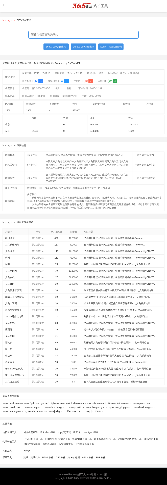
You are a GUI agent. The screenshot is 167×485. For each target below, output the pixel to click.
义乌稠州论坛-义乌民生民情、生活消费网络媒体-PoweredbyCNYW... (119, 251)
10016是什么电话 (14, 316)
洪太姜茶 (10, 362)
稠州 (7, 257)
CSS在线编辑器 (31, 444)
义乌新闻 (10, 336)
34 (56, 355)
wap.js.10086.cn (94, 411)
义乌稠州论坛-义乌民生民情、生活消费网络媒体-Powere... (114, 238)
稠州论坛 (10, 238)
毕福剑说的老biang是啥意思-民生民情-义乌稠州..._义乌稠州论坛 (117, 368)
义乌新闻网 (11, 270)
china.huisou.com (94, 403)
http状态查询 (64, 432)
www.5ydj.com (31, 403)
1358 (28, 110)
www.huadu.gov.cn (13, 411)
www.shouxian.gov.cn (56, 407)
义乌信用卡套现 (13, 290)
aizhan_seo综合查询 (111, 46)
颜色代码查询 (49, 444)
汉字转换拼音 (66, 444)
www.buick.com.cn (13, 403)
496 (56, 238)
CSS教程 (60, 457)
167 (56, 244)
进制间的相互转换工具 (129, 439)
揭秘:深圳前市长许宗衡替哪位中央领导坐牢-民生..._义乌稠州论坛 (118, 310)
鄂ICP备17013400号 (101, 478)
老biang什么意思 (14, 368)
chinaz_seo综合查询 (83, 46)
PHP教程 (100, 457)
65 (56, 342)
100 (56, 316)
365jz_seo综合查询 (56, 46)
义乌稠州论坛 (12, 244)
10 (56, 283)
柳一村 (8, 349)
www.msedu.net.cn (13, 407)
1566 (7, 110)
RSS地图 (91, 474)
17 (56, 277)
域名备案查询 (30, 432)
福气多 (8, 342)
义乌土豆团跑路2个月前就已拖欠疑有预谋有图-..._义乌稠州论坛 (117, 303)
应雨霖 (8, 329)
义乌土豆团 (11, 303)
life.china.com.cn (75, 411)
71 (56, 336)
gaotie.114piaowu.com (53, 403)
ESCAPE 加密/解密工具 (57, 439)
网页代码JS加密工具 (105, 439)
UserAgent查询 (90, 432)
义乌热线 (10, 323)
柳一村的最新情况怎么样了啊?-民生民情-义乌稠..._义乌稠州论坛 (117, 349)
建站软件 (35, 457)
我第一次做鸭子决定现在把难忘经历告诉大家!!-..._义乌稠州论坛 (117, 264)
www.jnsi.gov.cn (57, 411)
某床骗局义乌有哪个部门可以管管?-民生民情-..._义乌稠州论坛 (116, 342)
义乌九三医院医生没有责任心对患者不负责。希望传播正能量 (115, 381)
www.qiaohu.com (141, 403)
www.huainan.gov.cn (144, 407)
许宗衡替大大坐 (13, 310)
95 (56, 264)
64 (56, 349)
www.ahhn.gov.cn (34, 407)
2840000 (94, 124)
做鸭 (7, 264)
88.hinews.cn (124, 403)
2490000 (94, 131)
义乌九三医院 (12, 381)
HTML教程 (47, 457)
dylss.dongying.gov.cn (120, 407)
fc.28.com (110, 403)
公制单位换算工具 (84, 444)
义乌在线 (10, 277)
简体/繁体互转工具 (82, 439)
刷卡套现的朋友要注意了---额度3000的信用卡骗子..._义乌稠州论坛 (118, 290)
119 (56, 251)
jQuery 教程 (73, 457)
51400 (35, 131)
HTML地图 (102, 474)
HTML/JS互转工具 (33, 439)
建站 (25, 457)
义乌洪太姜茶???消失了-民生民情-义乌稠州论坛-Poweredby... (116, 362)
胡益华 (8, 355)
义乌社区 (10, 283)
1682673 (133, 124)
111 (56, 257)
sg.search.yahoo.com (36, 411)
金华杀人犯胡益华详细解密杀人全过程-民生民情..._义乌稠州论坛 (117, 355)
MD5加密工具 (151, 439)
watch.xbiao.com (75, 403)
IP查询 (76, 432)
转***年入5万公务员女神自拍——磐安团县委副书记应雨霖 (114, 329)
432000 (76, 110)
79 (56, 329)
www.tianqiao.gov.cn (96, 407)
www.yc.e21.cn (76, 407)
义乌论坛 (10, 251)
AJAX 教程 (87, 457)
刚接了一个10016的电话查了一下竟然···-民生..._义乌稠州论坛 (116, 316)
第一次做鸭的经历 (14, 375)
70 (56, 270)
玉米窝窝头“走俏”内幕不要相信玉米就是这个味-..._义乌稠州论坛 (117, 297)
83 (56, 323)
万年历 (27, 450)
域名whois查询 (47, 432)
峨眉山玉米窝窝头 (14, 297)
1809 (131, 131)
